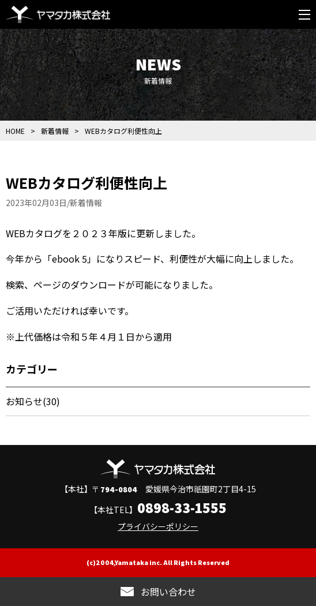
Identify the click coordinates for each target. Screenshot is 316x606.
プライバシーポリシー (158, 526)
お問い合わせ (168, 591)
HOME (15, 131)
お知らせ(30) (33, 401)
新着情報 (55, 131)
